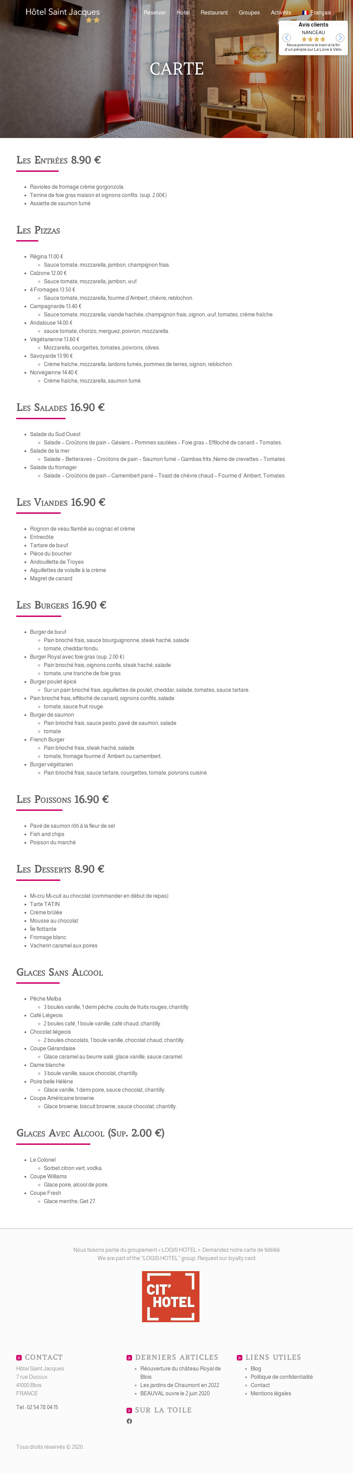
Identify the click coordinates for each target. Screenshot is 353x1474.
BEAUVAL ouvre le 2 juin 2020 (175, 1393)
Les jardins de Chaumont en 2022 (179, 1385)
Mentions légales (271, 1393)
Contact (260, 1385)
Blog (256, 1369)
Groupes (249, 13)
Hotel (183, 13)
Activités (281, 13)
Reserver (155, 13)
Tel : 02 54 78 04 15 (37, 1407)
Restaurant (214, 13)
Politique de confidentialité (282, 1377)
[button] (286, 37)
